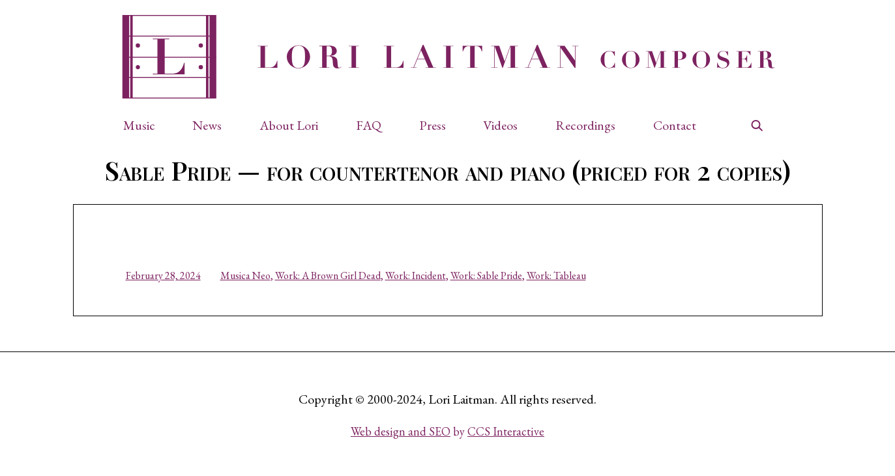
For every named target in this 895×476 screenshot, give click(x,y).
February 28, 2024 (163, 275)
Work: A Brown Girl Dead (328, 275)
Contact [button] (674, 125)
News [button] (207, 125)
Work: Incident (415, 275)
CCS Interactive (505, 431)
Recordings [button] (585, 125)
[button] (145, 125)
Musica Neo (245, 275)
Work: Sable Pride (486, 275)
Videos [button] (500, 125)
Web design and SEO (400, 431)
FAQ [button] (368, 125)
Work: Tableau (556, 275)
